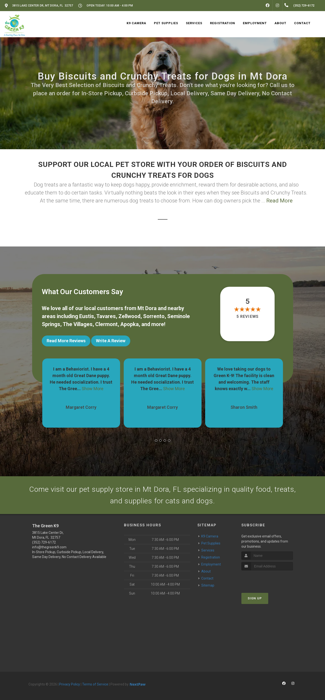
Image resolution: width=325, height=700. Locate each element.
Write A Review (110, 340)
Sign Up (255, 598)
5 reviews (248, 316)
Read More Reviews (66, 340)
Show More (92, 388)
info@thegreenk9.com (49, 547)
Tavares (106, 316)
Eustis (86, 316)
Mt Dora (147, 308)
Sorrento (154, 316)
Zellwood (129, 316)
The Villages (78, 324)
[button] (156, 440)
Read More (279, 201)
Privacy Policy (69, 684)
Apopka (129, 324)
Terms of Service (95, 684)
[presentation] (267, 579)
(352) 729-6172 (44, 542)
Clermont (106, 324)
